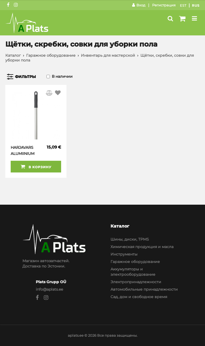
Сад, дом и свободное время (139, 296)
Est (183, 5)
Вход (138, 5)
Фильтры (25, 76)
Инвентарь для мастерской (108, 55)
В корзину (36, 166)
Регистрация (164, 5)
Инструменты (124, 254)
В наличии (62, 76)
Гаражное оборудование (51, 55)
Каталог (13, 55)
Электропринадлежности (136, 281)
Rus (196, 5)
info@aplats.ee (49, 289)
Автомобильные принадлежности (144, 289)
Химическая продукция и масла (142, 246)
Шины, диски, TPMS (130, 239)
